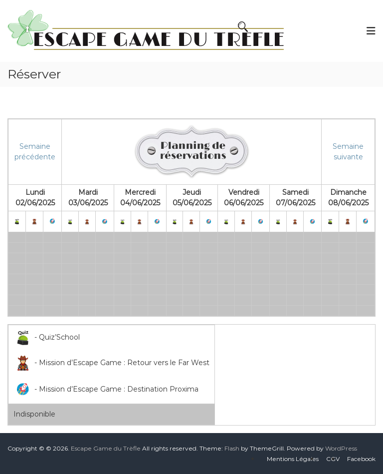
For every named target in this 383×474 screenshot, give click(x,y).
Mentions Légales (293, 459)
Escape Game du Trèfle (106, 448)
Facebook (361, 459)
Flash (231, 448)
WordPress (341, 448)
